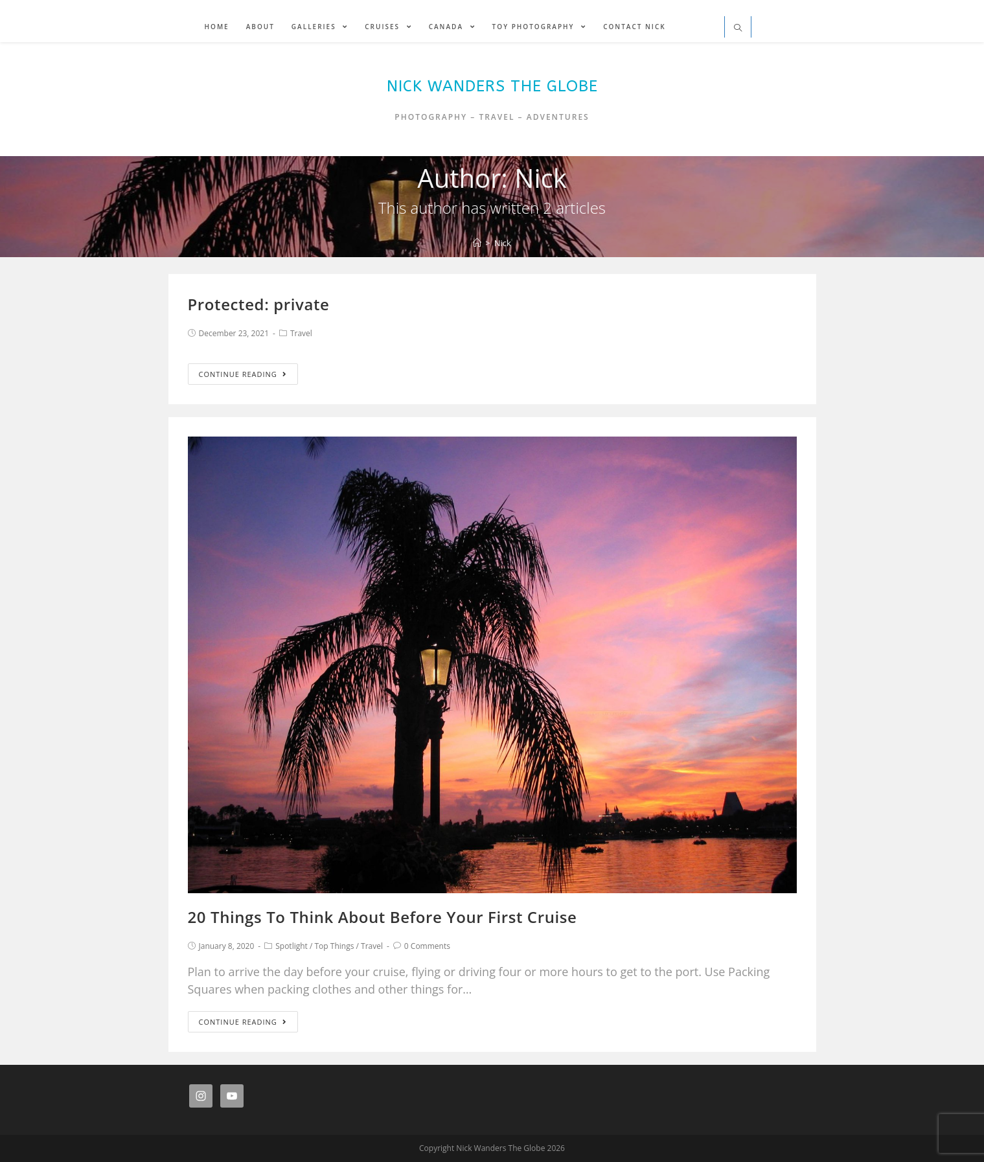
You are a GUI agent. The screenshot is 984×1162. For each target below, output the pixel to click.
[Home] (477, 243)
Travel (301, 333)
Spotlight (291, 945)
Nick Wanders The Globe (492, 86)
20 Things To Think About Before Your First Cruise (382, 917)
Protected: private (259, 304)
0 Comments (427, 945)
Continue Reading (243, 374)
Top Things (334, 945)
